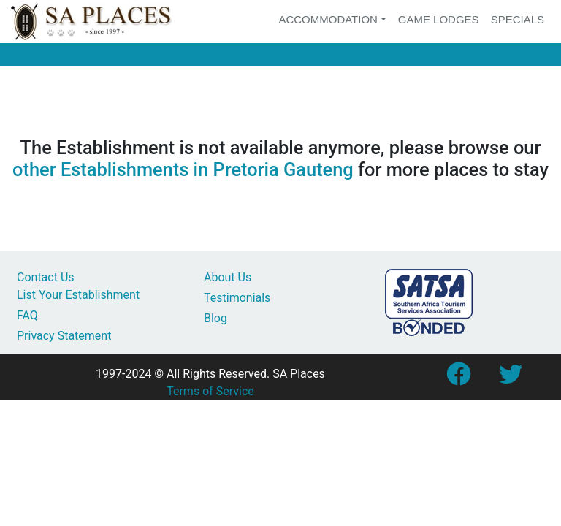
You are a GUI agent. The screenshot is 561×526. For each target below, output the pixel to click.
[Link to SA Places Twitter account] (510, 379)
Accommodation (328, 19)
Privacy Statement (64, 336)
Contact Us (46, 277)
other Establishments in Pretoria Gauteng (183, 169)
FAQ (27, 315)
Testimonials (237, 298)
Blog (215, 318)
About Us (227, 277)
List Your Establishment (78, 295)
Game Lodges (438, 19)
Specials (517, 19)
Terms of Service (210, 391)
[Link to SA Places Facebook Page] (458, 379)
